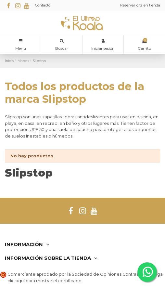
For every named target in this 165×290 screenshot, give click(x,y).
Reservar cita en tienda (140, 5)
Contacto (42, 5)
